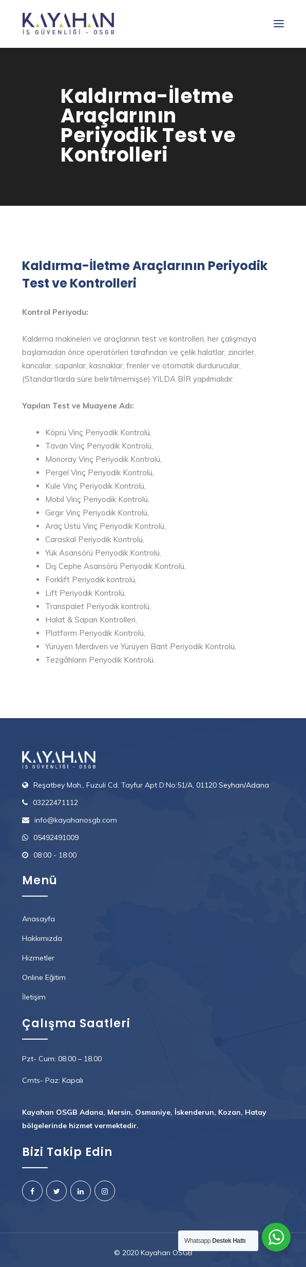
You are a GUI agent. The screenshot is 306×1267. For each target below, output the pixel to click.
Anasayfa (38, 918)
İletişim (34, 997)
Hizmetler (38, 957)
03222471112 (55, 802)
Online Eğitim (44, 977)
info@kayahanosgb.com (75, 820)
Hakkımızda (42, 938)
